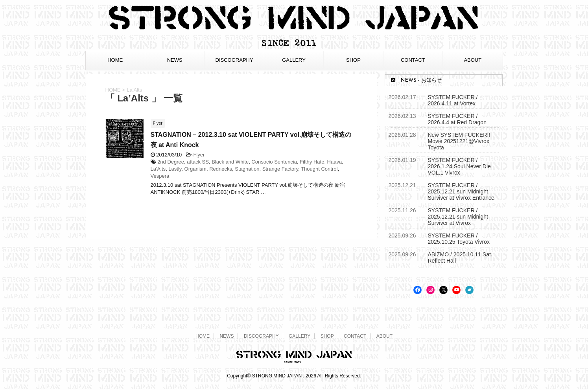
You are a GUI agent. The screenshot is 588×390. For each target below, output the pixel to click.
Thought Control (319, 169)
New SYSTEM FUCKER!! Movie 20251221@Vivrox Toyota (459, 141)
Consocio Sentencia (274, 162)
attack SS (198, 162)
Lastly (174, 169)
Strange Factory (280, 169)
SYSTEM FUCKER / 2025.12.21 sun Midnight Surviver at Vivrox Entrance (461, 191)
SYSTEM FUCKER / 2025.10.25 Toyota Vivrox (459, 238)
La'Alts (158, 169)
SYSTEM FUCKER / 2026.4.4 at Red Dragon (457, 119)
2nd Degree (170, 162)
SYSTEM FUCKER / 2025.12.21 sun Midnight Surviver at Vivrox (458, 216)
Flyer (199, 155)
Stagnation (247, 169)
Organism (195, 169)
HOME (115, 60)
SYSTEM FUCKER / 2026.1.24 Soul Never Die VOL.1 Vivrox (459, 166)
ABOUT (472, 60)
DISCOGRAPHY (234, 60)
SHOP (353, 60)
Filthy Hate (312, 162)
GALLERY (294, 60)
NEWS (174, 60)
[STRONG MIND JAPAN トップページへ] (294, 45)
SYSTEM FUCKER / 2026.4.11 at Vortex (453, 100)
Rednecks (220, 169)
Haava (334, 162)
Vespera (160, 176)
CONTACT (413, 60)
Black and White (230, 162)
